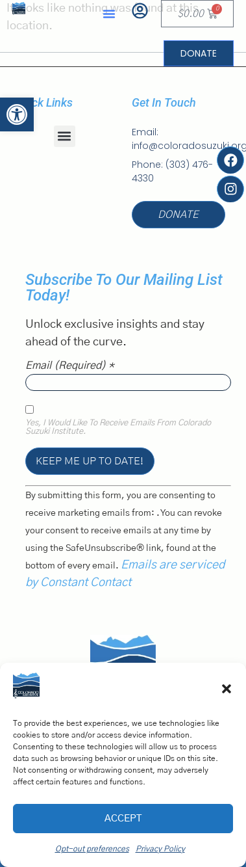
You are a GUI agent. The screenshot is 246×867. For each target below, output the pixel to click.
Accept (123, 818)
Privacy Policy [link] (160, 849)
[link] (17, 114)
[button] (226, 688)
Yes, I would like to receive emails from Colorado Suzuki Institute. (118, 428)
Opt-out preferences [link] (92, 849)
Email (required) (69, 365)
